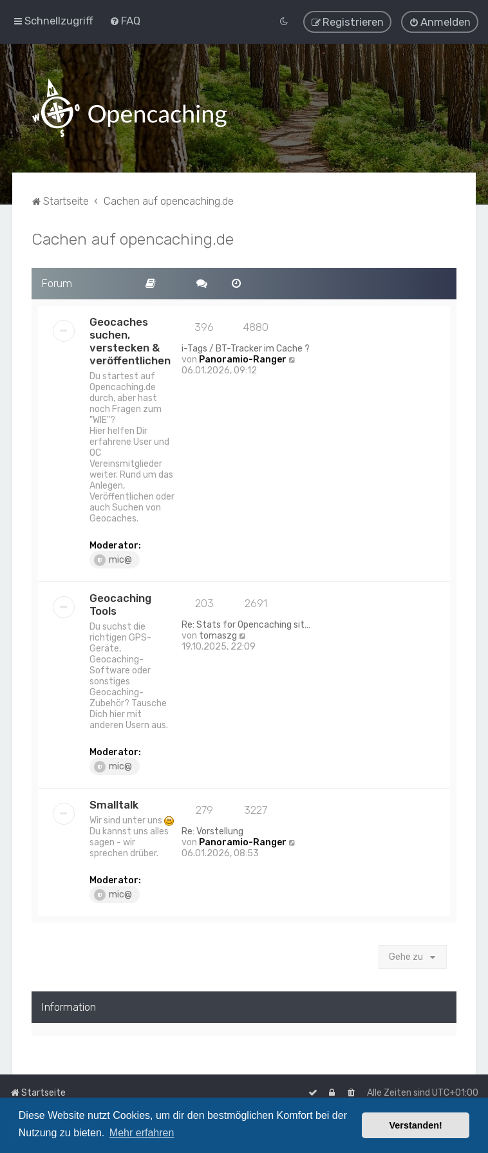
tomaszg (218, 634)
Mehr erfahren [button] (141, 1132)
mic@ (113, 559)
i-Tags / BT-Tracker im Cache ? (246, 347)
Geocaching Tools (120, 603)
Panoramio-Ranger (242, 358)
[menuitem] (125, 20)
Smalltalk (113, 803)
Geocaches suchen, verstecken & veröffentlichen (130, 340)
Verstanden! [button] (415, 1125)
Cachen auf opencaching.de (133, 237)
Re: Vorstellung (212, 830)
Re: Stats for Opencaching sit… (246, 623)
